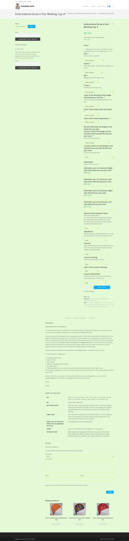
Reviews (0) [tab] (92, 318)
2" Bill (69, 402)
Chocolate (88, 432)
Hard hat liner (104, 302)
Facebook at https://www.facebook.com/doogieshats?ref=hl (75, 342)
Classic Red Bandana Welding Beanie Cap (103, 518)
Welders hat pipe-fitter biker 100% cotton (103, 304)
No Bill (80, 402)
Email (82, 475)
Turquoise (93, 436)
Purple (70, 436)
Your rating (48, 454)
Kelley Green (75, 434)
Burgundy (82, 432)
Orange (107, 434)
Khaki (80, 434)
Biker (88, 302)
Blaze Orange (71, 432)
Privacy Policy (111, 539)
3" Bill (73, 402)
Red (108, 436)
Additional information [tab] (80, 318)
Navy (99, 434)
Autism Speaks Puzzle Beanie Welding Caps (79, 518)
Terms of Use (103, 539)
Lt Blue (91, 434)
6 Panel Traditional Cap (86, 422)
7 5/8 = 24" (83, 399)
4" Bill (76, 402)
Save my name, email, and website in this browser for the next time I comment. (66, 485)
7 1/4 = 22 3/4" (101, 397)
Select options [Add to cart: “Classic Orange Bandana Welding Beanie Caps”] (56, 524)
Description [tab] (67, 318)
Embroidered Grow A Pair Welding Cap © (108, 13)
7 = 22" (87, 397)
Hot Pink (103, 432)
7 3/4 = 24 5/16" (91, 399)
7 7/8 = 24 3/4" (100, 399)
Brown (77, 432)
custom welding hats (95, 302)
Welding (93, 306)
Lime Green (86, 434)
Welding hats (105, 306)
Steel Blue (84, 436)
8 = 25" (106, 399)
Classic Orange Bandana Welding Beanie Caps (56, 518)
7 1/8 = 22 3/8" (93, 397)
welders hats (87, 306)
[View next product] (113, 24)
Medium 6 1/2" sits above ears (95, 429)
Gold (99, 432)
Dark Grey (94, 432)
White (97, 436)
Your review (49, 459)
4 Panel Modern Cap (73, 422)
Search (17, 23)
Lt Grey (96, 434)
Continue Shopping (20, 44)
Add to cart (102, 287)
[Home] (65, 13)
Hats (109, 302)
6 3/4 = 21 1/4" (72, 397)
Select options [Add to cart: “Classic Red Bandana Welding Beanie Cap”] (103, 524)
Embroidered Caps (92, 300)
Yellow (101, 436)
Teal (88, 436)
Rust (79, 436)
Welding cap (98, 306)
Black (105, 436)
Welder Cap (89, 304)
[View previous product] (110, 24)
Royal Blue (75, 436)
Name (47, 475)
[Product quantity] (88, 287)
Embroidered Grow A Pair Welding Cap (55, 326)
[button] (89, 291)
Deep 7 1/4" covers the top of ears (77, 429)
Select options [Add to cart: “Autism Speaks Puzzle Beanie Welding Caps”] (80, 524)
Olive (103, 434)
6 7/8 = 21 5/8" (80, 397)
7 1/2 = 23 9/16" (76, 399)
